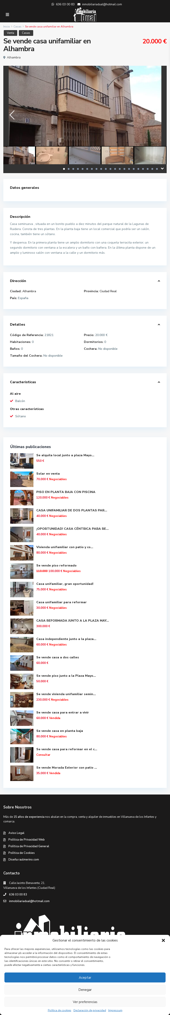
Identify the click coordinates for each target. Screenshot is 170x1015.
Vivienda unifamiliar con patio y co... (64, 547)
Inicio (6, 26)
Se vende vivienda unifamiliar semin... (66, 694)
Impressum (115, 1010)
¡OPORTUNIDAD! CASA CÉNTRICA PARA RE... (72, 529)
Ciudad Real (108, 291)
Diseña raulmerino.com (23, 860)
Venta (10, 33)
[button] (163, 940)
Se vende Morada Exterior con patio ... (66, 768)
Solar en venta (48, 474)
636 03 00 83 (18, 895)
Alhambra (14, 57)
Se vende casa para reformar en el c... (66, 749)
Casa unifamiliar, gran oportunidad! (64, 584)
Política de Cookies (21, 853)
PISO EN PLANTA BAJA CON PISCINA (65, 492)
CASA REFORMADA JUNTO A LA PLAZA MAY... (72, 621)
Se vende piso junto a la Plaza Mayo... (66, 676)
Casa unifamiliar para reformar (61, 602)
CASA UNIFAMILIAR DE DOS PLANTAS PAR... (71, 510)
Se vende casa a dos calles (57, 657)
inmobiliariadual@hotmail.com (29, 901)
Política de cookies (59, 1010)
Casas (17, 26)
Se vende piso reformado (56, 565)
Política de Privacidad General (28, 846)
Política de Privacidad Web (26, 840)
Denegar (85, 990)
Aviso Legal (16, 833)
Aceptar (85, 977)
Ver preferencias (85, 1002)
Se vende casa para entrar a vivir (62, 712)
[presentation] (11, 115)
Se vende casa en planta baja (59, 731)
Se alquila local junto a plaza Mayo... (65, 455)
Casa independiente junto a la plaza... (66, 639)
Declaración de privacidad (89, 1010)
